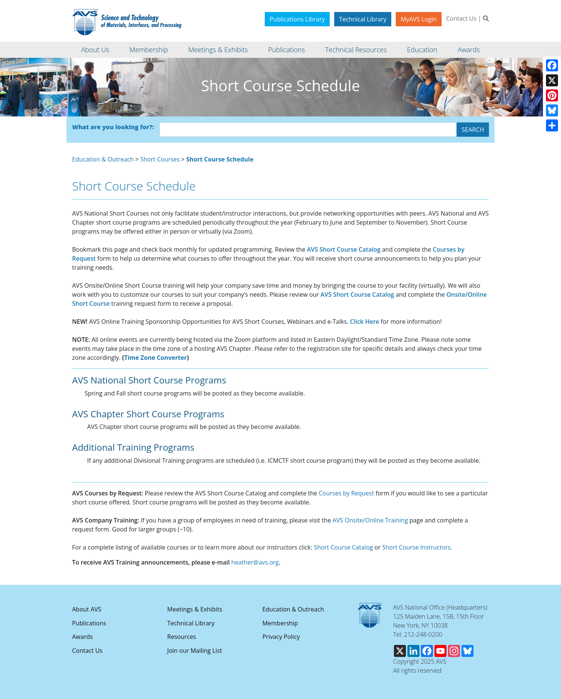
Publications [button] (286, 49)
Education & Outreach (103, 159)
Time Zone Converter (155, 357)
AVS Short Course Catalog (343, 249)
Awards (82, 637)
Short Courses (160, 159)
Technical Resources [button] (356, 49)
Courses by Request (346, 493)
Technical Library (362, 19)
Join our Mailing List (194, 650)
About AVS (86, 609)
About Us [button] (95, 49)
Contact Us (461, 18)
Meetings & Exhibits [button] (218, 49)
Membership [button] (149, 49)
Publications (89, 623)
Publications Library (297, 19)
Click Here (364, 321)
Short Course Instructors (416, 547)
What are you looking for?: (113, 127)
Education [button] (422, 49)
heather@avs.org (255, 562)
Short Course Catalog (343, 547)
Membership (280, 623)
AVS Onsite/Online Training (370, 520)
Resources (181, 637)
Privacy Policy (281, 637)
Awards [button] (468, 49)
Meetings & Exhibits (194, 609)
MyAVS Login (419, 19)
